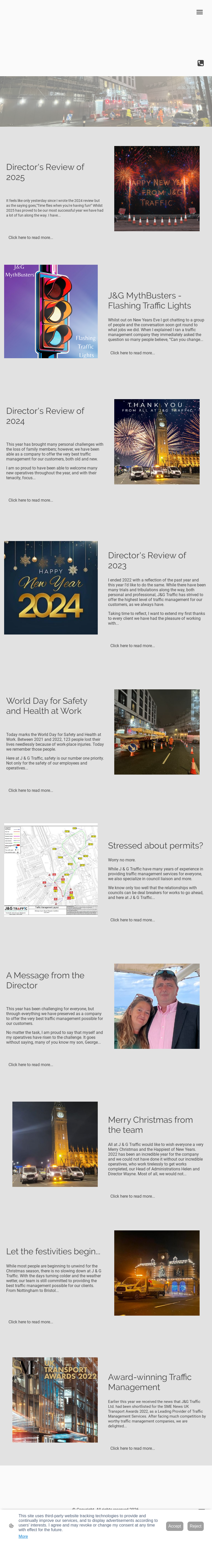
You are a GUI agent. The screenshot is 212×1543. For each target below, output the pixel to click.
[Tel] (201, 63)
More (23, 1536)
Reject (195, 1526)
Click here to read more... (31, 237)
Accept (174, 1526)
